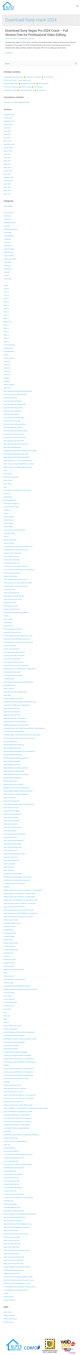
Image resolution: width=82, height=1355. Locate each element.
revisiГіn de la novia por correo (13, 1092)
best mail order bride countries (13, 408)
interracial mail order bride (12, 672)
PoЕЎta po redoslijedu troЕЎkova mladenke (17, 1055)
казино (6, 1293)
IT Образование (9, 678)
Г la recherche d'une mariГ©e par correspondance (19, 1287)
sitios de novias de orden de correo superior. (18, 1121)
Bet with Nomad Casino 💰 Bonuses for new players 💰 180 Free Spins (26, 83)
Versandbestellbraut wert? (12, 1207)
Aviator (6, 355)
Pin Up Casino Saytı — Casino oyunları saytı (17, 80)
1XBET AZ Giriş (8, 252)
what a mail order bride (11, 1230)
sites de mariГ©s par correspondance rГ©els (18, 1111)
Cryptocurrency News (10, 576)
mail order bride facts (10, 824)
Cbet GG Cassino (9, 543)
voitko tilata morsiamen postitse (14, 1211)
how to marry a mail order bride (13, 662)
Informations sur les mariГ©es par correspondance (20, 669)
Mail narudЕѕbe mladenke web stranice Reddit (18, 791)
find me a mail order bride (12, 609)
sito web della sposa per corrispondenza (16, 1125)
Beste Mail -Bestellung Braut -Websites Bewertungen (20, 450)
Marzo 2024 (7, 141)
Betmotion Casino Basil (11, 477)
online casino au (9, 976)
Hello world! (26, 102)
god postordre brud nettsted (13, 629)
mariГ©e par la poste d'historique (14, 883)
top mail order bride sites (12, 1181)
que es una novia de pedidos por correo (16, 1078)
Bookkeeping (8, 497)
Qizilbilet (6, 1065)
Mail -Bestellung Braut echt (12, 748)
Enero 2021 (7, 194)
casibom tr (7, 510)
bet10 (5, 470)
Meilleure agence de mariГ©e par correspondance (19, 897)
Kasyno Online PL (9, 688)
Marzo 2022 (7, 187)
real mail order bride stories (12, 1085)
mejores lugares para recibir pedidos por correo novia (21, 913)
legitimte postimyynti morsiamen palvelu (16, 725)
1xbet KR (6, 272)
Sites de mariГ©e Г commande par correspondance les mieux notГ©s (26, 1108)
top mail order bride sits (11, 1184)
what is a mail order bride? (12, 1237)
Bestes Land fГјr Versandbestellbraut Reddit (18, 467)
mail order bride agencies (12, 801)
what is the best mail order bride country (16, 1250)
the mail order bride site (11, 1151)
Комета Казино (9, 1296)
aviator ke (7, 365)
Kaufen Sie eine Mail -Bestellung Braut (15, 692)
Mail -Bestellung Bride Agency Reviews (16, 758)
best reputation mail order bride (14, 441)
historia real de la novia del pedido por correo (18, 636)
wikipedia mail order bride (12, 1273)
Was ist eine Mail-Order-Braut (13, 1220)
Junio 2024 (7, 131)
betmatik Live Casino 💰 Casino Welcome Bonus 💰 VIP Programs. (25, 90)
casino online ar (8, 523)
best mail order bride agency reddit (15, 404)
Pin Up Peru (7, 1009)
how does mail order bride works (14, 655)
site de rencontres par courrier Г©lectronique (18, 1105)
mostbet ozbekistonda (11, 949)
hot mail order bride (10, 645)
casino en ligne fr (9, 517)
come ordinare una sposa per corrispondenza (18, 546)
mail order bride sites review (13, 847)
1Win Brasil (7, 216)
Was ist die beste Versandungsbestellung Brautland (20, 1214)
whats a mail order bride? (12, 1254)
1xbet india (7, 265)
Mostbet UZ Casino (10, 959)
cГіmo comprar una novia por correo (15, 579)
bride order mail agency (11, 503)
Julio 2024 (7, 128)
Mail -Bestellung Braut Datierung (14, 745)
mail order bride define (11, 817)
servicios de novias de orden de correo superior (19, 1098)
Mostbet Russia (9, 953)
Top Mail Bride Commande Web (13, 1168)
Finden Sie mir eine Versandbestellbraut (16, 612)
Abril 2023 (7, 164)
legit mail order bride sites (12, 712)
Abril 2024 (7, 137)
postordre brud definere (11, 1045)
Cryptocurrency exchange (12, 573)
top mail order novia (10, 1191)
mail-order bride (9, 867)
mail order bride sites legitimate (14, 840)
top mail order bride (10, 1171)
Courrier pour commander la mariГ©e (15, 566)
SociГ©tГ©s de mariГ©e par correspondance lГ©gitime (21, 1135)
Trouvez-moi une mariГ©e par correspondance (18, 1197)
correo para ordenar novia (12, 563)
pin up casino (8, 996)
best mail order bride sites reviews (15, 424)
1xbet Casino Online (10, 259)
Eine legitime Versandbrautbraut (14, 596)
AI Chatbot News (9, 351)
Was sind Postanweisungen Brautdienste (16, 1227)
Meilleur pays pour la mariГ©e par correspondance (20, 893)
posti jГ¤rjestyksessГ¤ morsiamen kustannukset (19, 1032)
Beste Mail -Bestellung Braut (12, 447)
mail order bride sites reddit (12, 844)
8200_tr (6, 298)
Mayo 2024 (7, 134)
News (5, 973)
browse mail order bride (11, 507)
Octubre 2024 (8, 118)
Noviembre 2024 (9, 114)
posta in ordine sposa (10, 1029)
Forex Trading (8, 619)
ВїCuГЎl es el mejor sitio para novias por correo (19, 1280)
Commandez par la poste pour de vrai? (16, 550)
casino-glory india (9, 533)
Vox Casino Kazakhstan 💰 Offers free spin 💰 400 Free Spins (23, 87)
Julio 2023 (7, 154)
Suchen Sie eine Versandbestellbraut (15, 1141)
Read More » (9, 53)
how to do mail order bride (12, 659)
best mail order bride (10, 398)
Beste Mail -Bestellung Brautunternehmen (16, 457)
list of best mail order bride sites (14, 731)
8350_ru (6, 305)
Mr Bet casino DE (9, 966)
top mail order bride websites (13, 1187)
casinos (6, 536)
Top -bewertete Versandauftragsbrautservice (18, 1154)
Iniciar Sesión (8, 1312)
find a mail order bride (11, 606)
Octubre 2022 (8, 180)
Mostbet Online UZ (10, 946)
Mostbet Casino (9, 930)
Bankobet (7, 378)
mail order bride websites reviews (14, 854)
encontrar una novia (10, 602)
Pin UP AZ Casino (9, 992)
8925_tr (6, 325)
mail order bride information (12, 827)
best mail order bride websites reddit (15, 431)
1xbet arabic (8, 246)
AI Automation (8, 348)
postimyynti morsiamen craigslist (14, 1035)
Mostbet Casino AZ (10, 933)
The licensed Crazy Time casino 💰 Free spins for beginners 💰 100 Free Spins (28, 77)
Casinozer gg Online (10, 540)
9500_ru (6, 335)
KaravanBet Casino (10, 685)
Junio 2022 (7, 184)
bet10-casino (8, 474)
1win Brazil (7, 219)
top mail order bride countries (13, 1174)
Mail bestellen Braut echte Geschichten (16, 768)
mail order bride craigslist (12, 811)
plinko (5, 1019)
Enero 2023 (7, 174)
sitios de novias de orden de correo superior (18, 1118)
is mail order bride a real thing (13, 675)
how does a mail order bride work (14, 652)
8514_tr (6, 308)
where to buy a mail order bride (13, 1260)
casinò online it (8, 526)
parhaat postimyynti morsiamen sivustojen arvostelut (20, 989)
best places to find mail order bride (15, 437)
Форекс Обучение (10, 1300)
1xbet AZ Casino (9, 249)
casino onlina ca (9, 520)
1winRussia (7, 239)
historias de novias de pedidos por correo (17, 639)
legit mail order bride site (11, 708)
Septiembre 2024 (9, 121)
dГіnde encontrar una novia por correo (16, 586)
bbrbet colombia (9, 384)
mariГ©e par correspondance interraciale (17, 880)
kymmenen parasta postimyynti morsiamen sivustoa (20, 702)
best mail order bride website (13, 427)
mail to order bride (9, 864)
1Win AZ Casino (9, 213)
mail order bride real (10, 831)
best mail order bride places (12, 411)
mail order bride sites (10, 837)
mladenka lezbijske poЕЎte (12, 923)
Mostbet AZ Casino (10, 926)
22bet (5, 285)
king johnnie (7, 695)
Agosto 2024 (8, 124)
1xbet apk (7, 242)
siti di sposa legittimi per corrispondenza (17, 1115)
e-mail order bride (9, 589)
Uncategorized (22, 38)
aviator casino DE (9, 358)
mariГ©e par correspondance (13, 873)
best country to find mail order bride (15, 394)
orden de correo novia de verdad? (14, 979)
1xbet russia (8, 279)
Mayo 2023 (7, 161)
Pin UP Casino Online (10, 1002)
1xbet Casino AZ (9, 255)
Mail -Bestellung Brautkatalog (13, 754)
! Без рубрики (8, 206)
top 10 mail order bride (11, 1161)
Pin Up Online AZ (9, 1006)
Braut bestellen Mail (10, 500)
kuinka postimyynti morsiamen (13, 698)
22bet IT (6, 289)
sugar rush (7, 1144)
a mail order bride (9, 345)
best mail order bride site (12, 414)
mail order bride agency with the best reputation (19, 804)
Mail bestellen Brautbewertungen (14, 771)
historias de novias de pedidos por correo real (18, 642)
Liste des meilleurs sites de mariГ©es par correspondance (22, 735)
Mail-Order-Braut (9, 870)
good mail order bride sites (12, 632)
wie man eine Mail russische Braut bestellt (17, 1267)
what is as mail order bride (12, 1244)
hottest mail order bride (11, 649)
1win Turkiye (7, 232)
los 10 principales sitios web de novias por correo (19, 738)
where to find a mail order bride (13, 1263)
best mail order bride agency (13, 401)
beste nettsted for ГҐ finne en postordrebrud (18, 460)
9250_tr (6, 331)
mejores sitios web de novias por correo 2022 (18, 916)
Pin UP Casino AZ (9, 999)
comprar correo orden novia (12, 553)
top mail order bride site (11, 1177)
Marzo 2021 (7, 190)
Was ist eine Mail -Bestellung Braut (14, 1217)
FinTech (6, 616)
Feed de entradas (9, 1315)
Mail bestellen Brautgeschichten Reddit (16, 774)
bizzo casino (8, 484)
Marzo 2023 (7, 167)
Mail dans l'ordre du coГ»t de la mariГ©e (16, 788)
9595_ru (6, 338)
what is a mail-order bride (12, 1240)
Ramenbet (7, 1082)
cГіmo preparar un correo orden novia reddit (18, 583)
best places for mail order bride (14, 434)
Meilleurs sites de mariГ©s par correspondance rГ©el (20, 900)
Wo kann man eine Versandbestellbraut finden (18, 1277)
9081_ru (6, 328)
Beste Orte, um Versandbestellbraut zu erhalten (19, 464)
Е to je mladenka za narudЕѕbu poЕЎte (16, 1290)
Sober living (7, 1131)
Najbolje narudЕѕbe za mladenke (14, 969)
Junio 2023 (7, 157)
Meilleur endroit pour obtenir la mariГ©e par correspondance (23, 890)
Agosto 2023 (8, 151)
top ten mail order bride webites (14, 1194)
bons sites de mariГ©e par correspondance (17, 490)
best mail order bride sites (12, 421)
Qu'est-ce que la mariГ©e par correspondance (18, 1072)
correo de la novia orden (11, 556)
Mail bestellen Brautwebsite (12, 778)
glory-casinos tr (9, 626)
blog (5, 487)
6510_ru (6, 292)
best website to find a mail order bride (16, 444)
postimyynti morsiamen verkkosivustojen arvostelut (20, 1039)
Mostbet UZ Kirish (9, 963)
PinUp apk (7, 1016)
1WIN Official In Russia (11, 229)
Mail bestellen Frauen (10, 781)
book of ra (7, 493)
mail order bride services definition (15, 834)
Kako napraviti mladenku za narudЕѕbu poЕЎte (18, 682)
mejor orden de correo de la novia (14, 907)
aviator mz (7, 368)
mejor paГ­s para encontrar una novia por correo (19, 910)
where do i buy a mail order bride (14, 1257)
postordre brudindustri (11, 1049)
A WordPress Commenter (12, 102)
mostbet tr (7, 956)
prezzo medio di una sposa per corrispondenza (19, 1059)
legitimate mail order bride (12, 715)
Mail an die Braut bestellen (12, 761)
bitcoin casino (8, 480)
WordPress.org (8, 1322)
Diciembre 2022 (9, 177)
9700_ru (6, 341)
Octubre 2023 (8, 147)
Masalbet (7, 887)
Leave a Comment (11, 38)
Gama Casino (8, 622)
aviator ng (7, 371)
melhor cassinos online (11, 920)
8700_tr (6, 315)
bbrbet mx (7, 388)
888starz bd (8, 322)
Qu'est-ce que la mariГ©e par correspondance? (19, 1075)
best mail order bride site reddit (14, 417)
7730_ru (6, 295)
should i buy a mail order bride (13, 1101)
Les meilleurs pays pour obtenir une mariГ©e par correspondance (24, 728)
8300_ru (6, 302)
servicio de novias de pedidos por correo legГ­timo (20, 1095)
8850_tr (6, 318)
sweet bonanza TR (9, 1148)
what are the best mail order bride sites (16, 1234)
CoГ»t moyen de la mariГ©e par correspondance (19, 569)
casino (6, 513)
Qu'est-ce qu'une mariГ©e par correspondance (18, 1068)
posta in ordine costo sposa (12, 1025)
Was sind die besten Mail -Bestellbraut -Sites (18, 1224)
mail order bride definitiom (12, 821)
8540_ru (6, 312)
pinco (5, 1012)
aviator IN (7, 361)
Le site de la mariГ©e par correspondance (17, 705)
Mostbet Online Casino (11, 943)
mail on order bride (10, 797)
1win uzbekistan (9, 236)
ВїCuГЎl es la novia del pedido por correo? (17, 1283)
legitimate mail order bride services (15, 718)
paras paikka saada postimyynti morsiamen (17, 986)
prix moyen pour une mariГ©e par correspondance (19, 1062)
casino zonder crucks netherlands (14, 530)
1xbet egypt (7, 262)
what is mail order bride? (11, 1247)
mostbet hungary (9, 936)
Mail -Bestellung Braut (10, 741)
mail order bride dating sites (12, 814)
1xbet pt (6, 275)
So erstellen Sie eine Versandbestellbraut (17, 1128)
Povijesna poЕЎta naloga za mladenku (16, 1052)
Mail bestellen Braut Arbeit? (12, 764)
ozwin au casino (9, 983)
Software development (11, 1138)
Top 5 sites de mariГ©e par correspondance (18, 1164)
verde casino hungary (10, 1204)
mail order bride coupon (11, 807)
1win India (7, 226)
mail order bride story (10, 850)
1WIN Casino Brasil (10, 222)
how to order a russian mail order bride (16, 665)
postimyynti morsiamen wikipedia (14, 1042)
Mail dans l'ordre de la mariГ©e (13, 784)
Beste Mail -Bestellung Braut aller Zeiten (16, 454)
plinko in (6, 1022)
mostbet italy (8, 940)
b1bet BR (7, 374)
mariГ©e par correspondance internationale (17, 877)
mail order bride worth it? (12, 860)
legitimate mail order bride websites (15, 721)
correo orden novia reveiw (12, 560)
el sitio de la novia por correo (13, 599)
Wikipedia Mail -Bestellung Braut (14, 1270)
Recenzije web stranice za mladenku (15, 1088)
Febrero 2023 (8, 171)
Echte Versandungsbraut (11, 593)
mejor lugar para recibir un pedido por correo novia (20, 903)
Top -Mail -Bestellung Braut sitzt (14, 1158)
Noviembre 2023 (9, 144)
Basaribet (7, 381)
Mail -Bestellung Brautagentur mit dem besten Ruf (19, 751)
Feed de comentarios (10, 1319)
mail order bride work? (11, 857)
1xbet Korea (7, 269)
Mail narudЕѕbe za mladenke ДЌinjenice (16, 794)
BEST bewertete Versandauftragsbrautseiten (18, 391)
